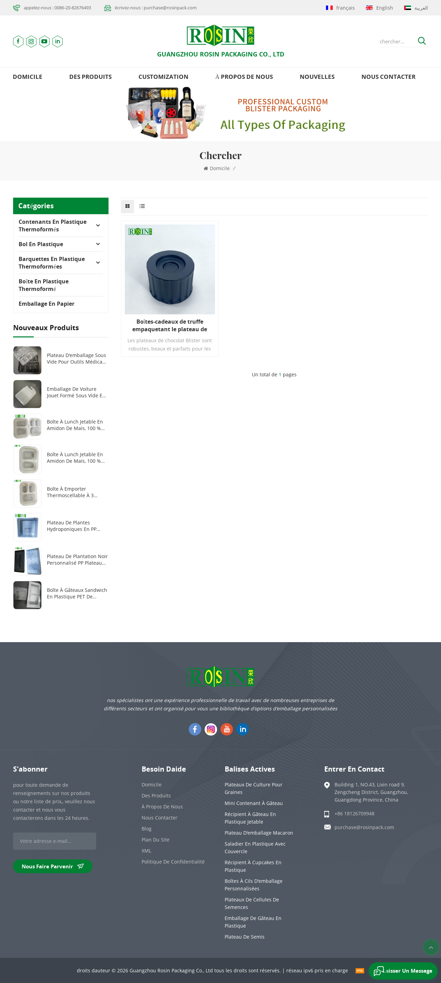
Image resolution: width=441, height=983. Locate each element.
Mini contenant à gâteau (254, 803)
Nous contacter (388, 77)
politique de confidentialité (173, 861)
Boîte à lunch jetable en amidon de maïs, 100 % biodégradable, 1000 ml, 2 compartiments (76, 457)
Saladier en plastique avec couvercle (255, 847)
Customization (163, 77)
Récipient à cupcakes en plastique (253, 866)
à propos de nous (244, 77)
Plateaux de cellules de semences (252, 903)
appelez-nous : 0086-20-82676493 (57, 7)
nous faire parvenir (53, 866)
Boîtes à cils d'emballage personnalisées (254, 885)
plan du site (156, 839)
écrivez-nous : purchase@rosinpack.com (156, 7)
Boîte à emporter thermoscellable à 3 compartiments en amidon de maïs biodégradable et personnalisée (70, 492)
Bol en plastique (41, 244)
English (379, 7)
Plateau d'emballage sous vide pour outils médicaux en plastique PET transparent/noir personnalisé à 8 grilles (77, 358)
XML (146, 850)
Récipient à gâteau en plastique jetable (250, 818)
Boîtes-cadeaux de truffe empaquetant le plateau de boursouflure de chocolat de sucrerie (169, 325)
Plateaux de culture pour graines (254, 788)
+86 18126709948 (355, 813)
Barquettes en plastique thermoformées (52, 262)
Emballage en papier (46, 303)
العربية (416, 7)
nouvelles (317, 77)
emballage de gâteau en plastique (253, 922)
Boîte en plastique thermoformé (43, 285)
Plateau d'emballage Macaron (259, 832)
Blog (147, 828)
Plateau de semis (245, 936)
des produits (90, 77)
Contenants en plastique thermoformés (52, 225)
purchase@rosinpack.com (364, 827)
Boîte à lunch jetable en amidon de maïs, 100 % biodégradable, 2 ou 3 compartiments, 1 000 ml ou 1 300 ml (76, 424)
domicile (27, 77)
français (340, 7)
